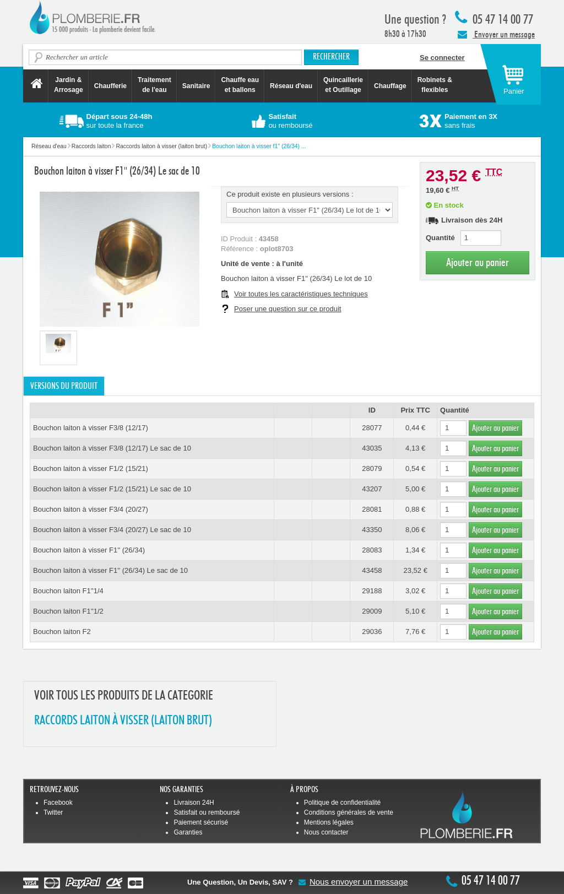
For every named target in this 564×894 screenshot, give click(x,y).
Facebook (58, 802)
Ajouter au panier (477, 262)
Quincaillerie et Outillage (343, 85)
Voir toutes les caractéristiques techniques (301, 294)
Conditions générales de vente (348, 812)
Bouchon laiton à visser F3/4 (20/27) (90, 509)
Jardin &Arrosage (68, 85)
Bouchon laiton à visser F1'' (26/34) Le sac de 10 (110, 570)
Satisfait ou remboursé (206, 812)
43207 (372, 489)
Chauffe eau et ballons (240, 85)
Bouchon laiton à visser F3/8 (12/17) (90, 428)
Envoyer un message (496, 34)
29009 (372, 611)
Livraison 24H (193, 802)
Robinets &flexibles (434, 85)
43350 (372, 529)
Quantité (440, 238)
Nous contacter (326, 832)
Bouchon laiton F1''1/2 (68, 611)
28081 (372, 509)
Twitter (53, 812)
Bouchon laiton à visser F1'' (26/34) (89, 550)
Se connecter (442, 57)
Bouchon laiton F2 (62, 631)
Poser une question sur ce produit (287, 309)
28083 (372, 550)
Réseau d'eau (291, 86)
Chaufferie (110, 86)
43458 (372, 570)
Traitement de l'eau (154, 85)
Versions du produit (63, 386)
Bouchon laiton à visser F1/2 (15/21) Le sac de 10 (112, 489)
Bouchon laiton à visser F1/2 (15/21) (90, 468)
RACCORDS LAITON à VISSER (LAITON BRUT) (123, 720)
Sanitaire (196, 86)
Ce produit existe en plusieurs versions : (290, 194)
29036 (372, 631)
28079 (372, 468)
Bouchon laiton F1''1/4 (68, 591)
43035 (372, 448)
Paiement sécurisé (200, 822)
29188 (372, 591)
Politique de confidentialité (342, 802)
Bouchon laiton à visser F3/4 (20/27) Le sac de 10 (112, 529)
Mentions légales (329, 822)
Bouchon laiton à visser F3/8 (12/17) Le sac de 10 (112, 448)
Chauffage (390, 86)
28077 (372, 428)
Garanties (187, 832)
